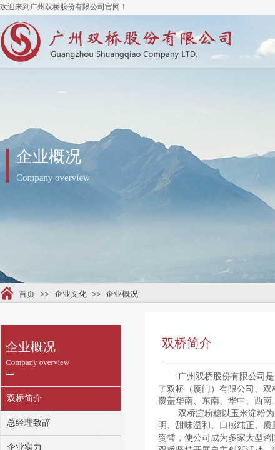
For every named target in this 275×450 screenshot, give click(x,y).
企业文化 (70, 294)
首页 (27, 294)
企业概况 (122, 294)
